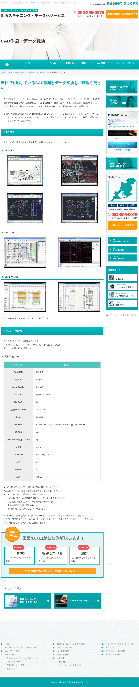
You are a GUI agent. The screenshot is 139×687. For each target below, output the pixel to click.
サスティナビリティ (113, 655)
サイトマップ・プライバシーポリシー (123, 315)
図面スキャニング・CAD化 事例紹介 (71, 644)
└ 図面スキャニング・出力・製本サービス (21, 658)
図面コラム (110, 647)
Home (7, 644)
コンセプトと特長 (12, 651)
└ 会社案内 (61, 662)
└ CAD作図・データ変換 (14, 665)
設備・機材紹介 (63, 655)
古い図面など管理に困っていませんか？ (20, 647)
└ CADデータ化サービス (14, 662)
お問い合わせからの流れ (66, 647)
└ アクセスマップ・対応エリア (69, 665)
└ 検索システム (11, 669)
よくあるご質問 (63, 651)
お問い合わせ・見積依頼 (115, 651)
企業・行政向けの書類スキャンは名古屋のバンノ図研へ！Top (25, 72)
